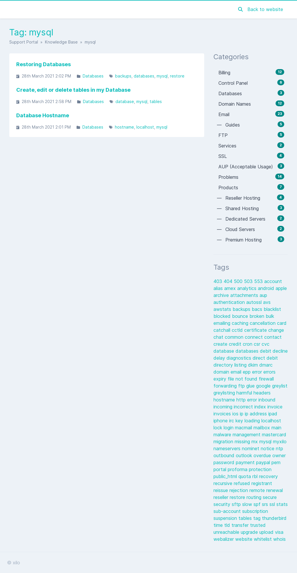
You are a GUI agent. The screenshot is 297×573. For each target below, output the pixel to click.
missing (243, 441)
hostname (124, 127)
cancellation (263, 323)
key (240, 421)
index (260, 407)
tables (156, 101)
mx (255, 441)
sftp (237, 504)
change (276, 330)
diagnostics (240, 358)
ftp (242, 386)
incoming (223, 407)
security (222, 504)
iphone (221, 421)
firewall (266, 379)
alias (218, 288)
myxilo (280, 441)
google (264, 386)
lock (218, 427)
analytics (247, 288)
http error (247, 400)
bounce (240, 316)
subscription (255, 511)
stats (282, 504)
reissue (221, 490)
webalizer (224, 539)
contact (273, 337)
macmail (244, 427)
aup (263, 295)
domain (222, 372)
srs (265, 504)
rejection (239, 490)
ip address (256, 414)
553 (259, 281)
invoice (274, 407)
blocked (222, 316)
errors (269, 372)
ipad (272, 414)
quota (245, 476)
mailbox (262, 427)
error (257, 372)
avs (267, 302)
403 (218, 281)
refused (242, 483)
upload (267, 532)
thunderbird (274, 518)
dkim (253, 365)
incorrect (244, 407)
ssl (272, 504)
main (276, 427)
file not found (243, 379)
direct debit (265, 358)
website (244, 539)
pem (275, 462)
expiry (220, 379)
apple (281, 288)
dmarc (266, 365)
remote (257, 490)
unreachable (227, 532)
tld (227, 525)
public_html (225, 476)
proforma (238, 469)
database (124, 101)
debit (266, 351)
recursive (223, 483)
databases (144, 75)
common (235, 337)
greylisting (224, 393)
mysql (162, 75)
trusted (258, 525)
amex (230, 288)
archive (221, 295)
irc (232, 421)
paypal (263, 462)
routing (255, 497)
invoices (222, 414)
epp (247, 372)
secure (270, 497)
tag (257, 518)
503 (249, 281)
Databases (93, 75)
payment (246, 462)
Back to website (265, 9)
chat (219, 337)
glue (251, 386)
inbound (267, 400)
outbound (224, 455)
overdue (262, 455)
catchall (222, 330)
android (267, 288)
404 (229, 281)
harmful (244, 393)
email (237, 372)
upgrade (250, 532)
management (247, 434)
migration (224, 441)
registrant (261, 483)
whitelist (263, 539)
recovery (268, 476)
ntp (279, 448)
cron (248, 344)
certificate (256, 330)
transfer (240, 525)
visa (279, 532)
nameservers (227, 448)
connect (254, 337)
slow (247, 504)
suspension (225, 518)
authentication (229, 302)
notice (268, 448)
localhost (145, 127)
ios (236, 414)
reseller (221, 497)
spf (257, 504)
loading (253, 421)
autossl (254, 302)
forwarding (225, 386)
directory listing (230, 365)
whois (279, 539)
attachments (245, 295)
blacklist (272, 309)
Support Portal (23, 41)
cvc (265, 344)
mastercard (274, 434)
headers (262, 393)
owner (279, 455)
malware (223, 434)
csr (258, 344)
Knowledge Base (61, 41)
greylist (279, 386)
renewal (274, 490)
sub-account (227, 511)
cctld (238, 330)
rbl (255, 476)
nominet (251, 448)
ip (242, 414)
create (221, 344)
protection (260, 469)
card (282, 323)
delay (220, 358)
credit (236, 344)
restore (177, 75)
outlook (244, 455)
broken (257, 316)
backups (123, 75)
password (224, 462)
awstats (223, 309)
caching (241, 323)
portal (220, 469)
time (218, 525)
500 (239, 281)
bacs (258, 309)
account (273, 281)
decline (280, 351)
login (229, 427)
